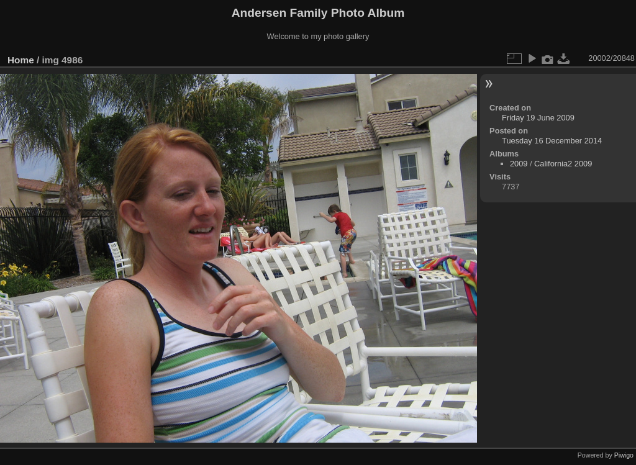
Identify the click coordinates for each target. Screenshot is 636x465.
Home (20, 60)
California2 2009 (563, 163)
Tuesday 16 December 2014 (552, 140)
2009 (518, 163)
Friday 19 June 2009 (538, 117)
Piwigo (624, 455)
